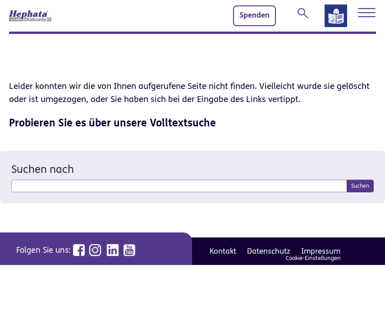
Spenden (254, 15)
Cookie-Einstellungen (313, 258)
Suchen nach (42, 169)
